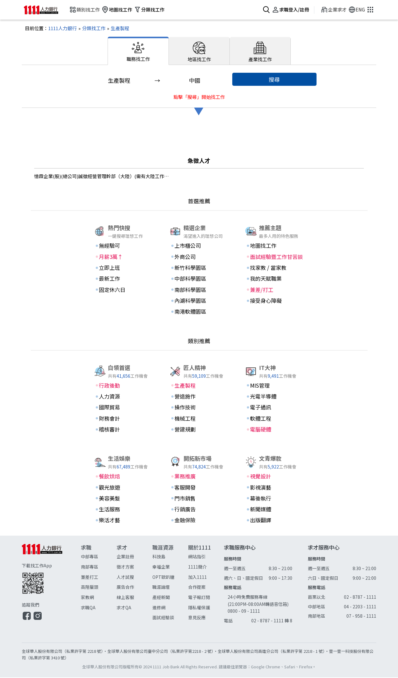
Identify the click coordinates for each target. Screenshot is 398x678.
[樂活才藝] (123, 521)
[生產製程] (117, 29)
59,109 (199, 376)
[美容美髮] (123, 499)
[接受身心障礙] (274, 301)
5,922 (273, 467)
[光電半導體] (274, 397)
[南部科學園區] (199, 290)
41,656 (123, 376)
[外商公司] (199, 257)
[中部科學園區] (199, 279)
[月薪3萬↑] (123, 257)
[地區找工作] (199, 52)
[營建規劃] (199, 430)
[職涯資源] (170, 583)
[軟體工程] (274, 419)
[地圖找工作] (274, 246)
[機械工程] (199, 419)
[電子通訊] (274, 408)
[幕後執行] (274, 499)
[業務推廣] (199, 477)
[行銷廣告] (199, 510)
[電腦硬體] (274, 430)
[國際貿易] (123, 408)
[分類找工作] (91, 29)
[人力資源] (123, 397)
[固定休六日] (123, 290)
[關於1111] (206, 583)
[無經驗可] (123, 246)
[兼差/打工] (274, 290)
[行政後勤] (123, 386)
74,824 (199, 467)
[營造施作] (199, 397)
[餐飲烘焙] (123, 477)
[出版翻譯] (274, 521)
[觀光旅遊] (123, 488)
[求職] (99, 583)
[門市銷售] (199, 499)
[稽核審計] (123, 430)
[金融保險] (199, 521)
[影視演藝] (274, 488)
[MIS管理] (274, 386)
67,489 (123, 467)
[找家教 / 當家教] (274, 268)
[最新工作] (123, 279)
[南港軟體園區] (199, 312)
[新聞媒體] (274, 510)
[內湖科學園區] (199, 301)
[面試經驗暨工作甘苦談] (274, 257)
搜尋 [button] (274, 80)
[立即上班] (123, 268)
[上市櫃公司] (199, 246)
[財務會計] (123, 419)
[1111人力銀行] (62, 29)
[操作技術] (199, 408)
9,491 (273, 376)
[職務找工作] (138, 52)
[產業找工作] (260, 52)
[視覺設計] (274, 477)
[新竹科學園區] (199, 268)
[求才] (134, 583)
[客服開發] (199, 488)
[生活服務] (123, 510)
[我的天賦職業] (274, 279)
